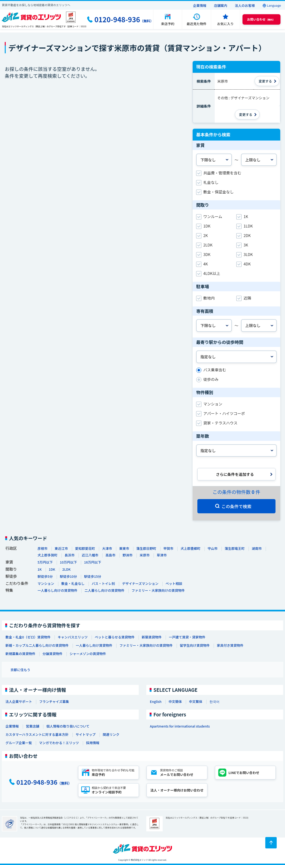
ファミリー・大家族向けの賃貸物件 (158, 590)
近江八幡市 (90, 555)
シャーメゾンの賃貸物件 (88, 653)
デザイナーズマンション (140, 583)
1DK (52, 569)
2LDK (66, 569)
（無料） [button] (261, 19)
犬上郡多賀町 (47, 555)
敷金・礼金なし (73, 583)
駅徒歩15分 (92, 576)
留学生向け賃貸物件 (195, 645)
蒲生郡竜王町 (235, 548)
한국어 (214, 701)
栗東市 (124, 548)
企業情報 (199, 5)
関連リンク (111, 734)
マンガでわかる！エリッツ (59, 742)
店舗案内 (220, 5)
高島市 (110, 555)
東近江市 (61, 548)
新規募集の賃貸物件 (20, 653)
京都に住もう (20, 669)
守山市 (213, 548)
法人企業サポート (18, 701)
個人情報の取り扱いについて (68, 726)
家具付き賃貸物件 (230, 645)
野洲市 (128, 555)
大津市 (107, 548)
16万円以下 (92, 562)
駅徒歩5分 (45, 576)
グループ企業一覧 (18, 742)
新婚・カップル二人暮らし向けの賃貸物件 (37, 645)
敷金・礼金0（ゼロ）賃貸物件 (28, 637)
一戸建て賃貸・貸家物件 (187, 637)
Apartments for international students (180, 726)
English (156, 701)
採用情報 (92, 742)
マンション (46, 583)
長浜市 (70, 555)
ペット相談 (174, 583)
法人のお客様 (245, 5)
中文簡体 (175, 701)
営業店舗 (32, 726)
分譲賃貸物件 (52, 653)
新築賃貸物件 (152, 637)
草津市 (162, 555)
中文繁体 (195, 701)
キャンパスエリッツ (73, 637)
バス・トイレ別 (103, 583)
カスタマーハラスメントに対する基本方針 (36, 734)
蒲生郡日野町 (146, 548)
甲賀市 (168, 548)
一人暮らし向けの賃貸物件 (57, 590)
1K (40, 569)
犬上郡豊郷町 (190, 548)
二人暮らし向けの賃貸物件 (104, 590)
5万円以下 (45, 562)
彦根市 (43, 548)
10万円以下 (68, 562)
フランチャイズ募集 (54, 701)
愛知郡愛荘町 (85, 548)
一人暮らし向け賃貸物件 (94, 645)
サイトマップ (85, 734)
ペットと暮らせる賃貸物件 (115, 637)
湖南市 (257, 548)
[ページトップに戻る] (271, 842)
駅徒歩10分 (68, 576)
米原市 (145, 555)
